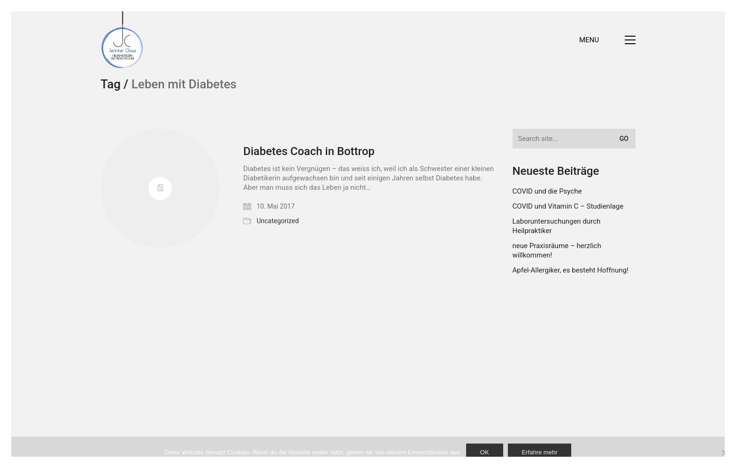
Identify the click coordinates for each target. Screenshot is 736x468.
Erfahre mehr (540, 452)
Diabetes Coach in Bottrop (309, 151)
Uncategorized (278, 221)
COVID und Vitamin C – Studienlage (568, 206)
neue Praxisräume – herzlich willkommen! (557, 250)
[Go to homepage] (121, 39)
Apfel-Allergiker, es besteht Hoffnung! (571, 270)
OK (484, 452)
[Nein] (724, 452)
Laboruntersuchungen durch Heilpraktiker (557, 226)
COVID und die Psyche (547, 191)
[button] (607, 40)
